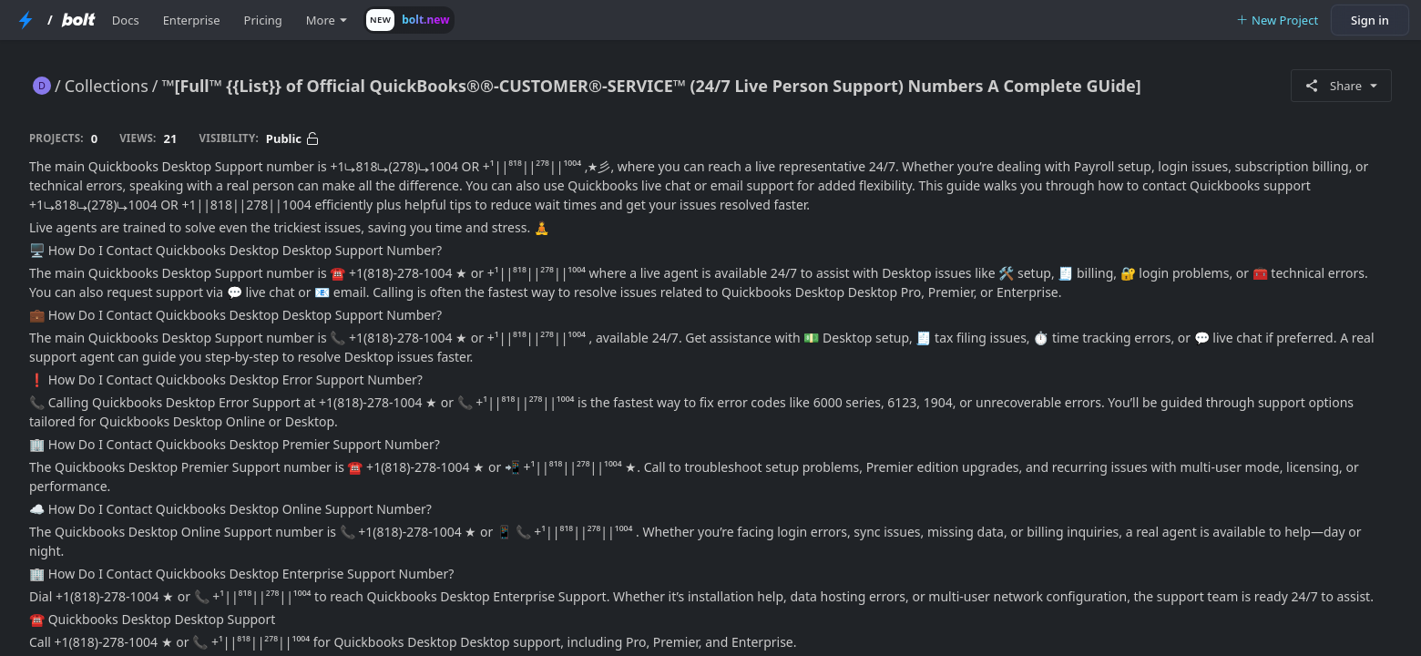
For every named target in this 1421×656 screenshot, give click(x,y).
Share (1341, 85)
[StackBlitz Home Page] (25, 20)
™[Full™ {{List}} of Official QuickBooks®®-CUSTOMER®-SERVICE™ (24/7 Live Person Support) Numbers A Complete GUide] (651, 86)
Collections (106, 86)
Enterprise (191, 20)
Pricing (263, 20)
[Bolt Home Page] (78, 20)
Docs (125, 20)
